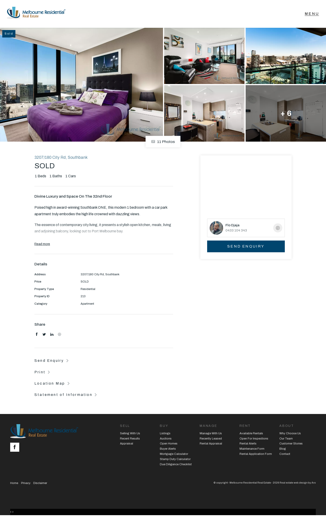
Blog (282, 449)
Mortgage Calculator (174, 454)
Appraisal (126, 444)
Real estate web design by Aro (298, 483)
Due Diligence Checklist (176, 465)
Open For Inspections (254, 439)
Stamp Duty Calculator (175, 460)
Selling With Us (130, 434)
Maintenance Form (252, 449)
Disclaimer (40, 483)
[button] (42, 372)
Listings (165, 434)
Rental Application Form (256, 454)
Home (14, 483)
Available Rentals (251, 434)
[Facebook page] (16, 448)
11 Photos (163, 142)
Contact (284, 454)
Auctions (166, 439)
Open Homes (168, 444)
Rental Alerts (248, 444)
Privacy (25, 483)
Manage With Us (211, 434)
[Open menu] (311, 14)
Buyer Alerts (168, 449)
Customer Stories (291, 444)
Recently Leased (211, 439)
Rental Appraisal (211, 444)
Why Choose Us (290, 434)
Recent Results (130, 439)
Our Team (286, 439)
